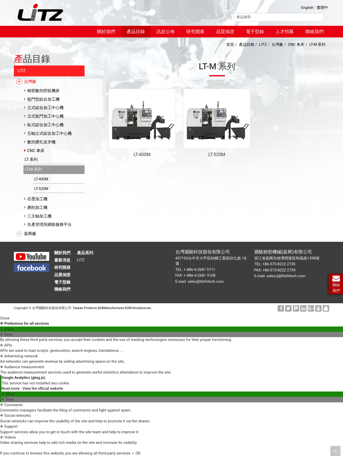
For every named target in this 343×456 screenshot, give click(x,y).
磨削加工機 (36, 207)
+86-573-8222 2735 (278, 264)
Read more (10, 388)
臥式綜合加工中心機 (44, 124)
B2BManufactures (111, 308)
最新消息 (62, 260)
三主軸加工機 (38, 216)
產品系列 (85, 252)
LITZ (20, 70)
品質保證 (225, 31)
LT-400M (40, 179)
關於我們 (106, 31)
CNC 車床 (34, 150)
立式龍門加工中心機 (44, 116)
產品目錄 (136, 31)
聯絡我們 (314, 31)
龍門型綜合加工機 (42, 99)
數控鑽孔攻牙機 (40, 142)
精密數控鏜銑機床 (42, 90)
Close (5, 318)
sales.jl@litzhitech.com (286, 276)
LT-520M (40, 188)
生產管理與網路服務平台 (48, 224)
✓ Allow (7, 329)
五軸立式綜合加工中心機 (48, 133)
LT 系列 (30, 159)
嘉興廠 (29, 233)
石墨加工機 (36, 199)
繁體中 (322, 7)
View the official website (42, 388)
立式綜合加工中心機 (44, 107)
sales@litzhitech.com (206, 281)
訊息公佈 (165, 31)
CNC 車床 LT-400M (142, 119)
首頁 (230, 44)
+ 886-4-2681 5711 (199, 269)
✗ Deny (6, 334)
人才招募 (285, 31)
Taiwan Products (85, 308)
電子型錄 (255, 31)
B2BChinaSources (138, 308)
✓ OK (136, 453)
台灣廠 (29, 81)
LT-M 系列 (32, 169)
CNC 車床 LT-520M (216, 119)
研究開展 (195, 31)
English (307, 7)
